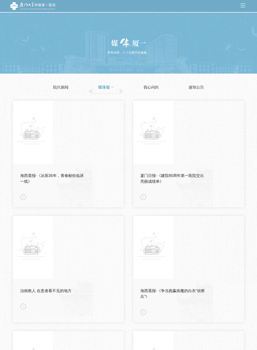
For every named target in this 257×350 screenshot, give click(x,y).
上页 (112, 324)
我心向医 (151, 87)
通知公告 (196, 87)
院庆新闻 (61, 87)
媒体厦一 (106, 87)
